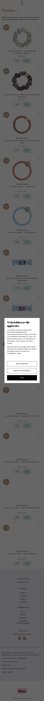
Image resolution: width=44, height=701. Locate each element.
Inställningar (22, 364)
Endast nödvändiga (22, 371)
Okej (22, 378)
